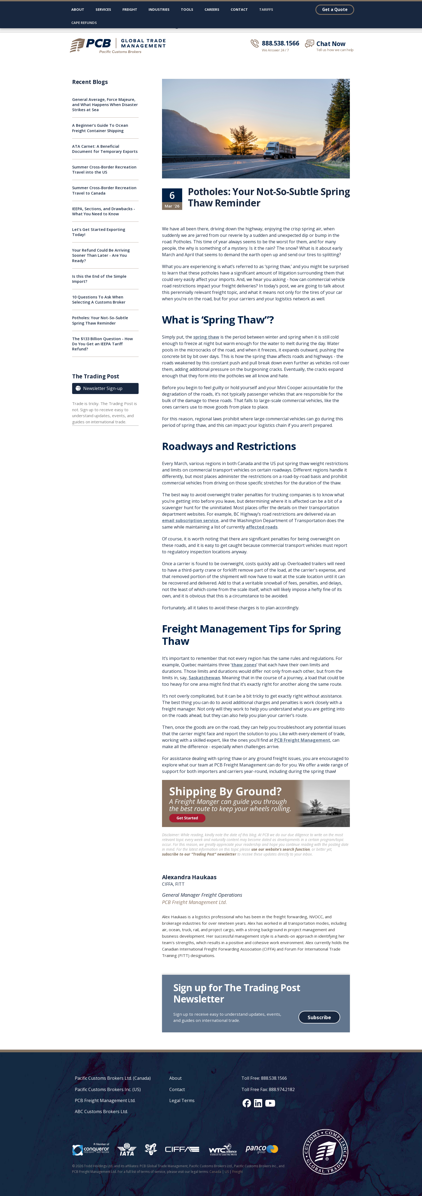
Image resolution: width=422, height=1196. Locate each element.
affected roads (261, 527)
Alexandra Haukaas (189, 877)
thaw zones (243, 665)
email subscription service (190, 520)
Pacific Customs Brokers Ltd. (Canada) (113, 1078)
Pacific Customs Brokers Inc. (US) (108, 1089)
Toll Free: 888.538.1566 (264, 1078)
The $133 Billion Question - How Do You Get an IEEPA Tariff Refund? (102, 343)
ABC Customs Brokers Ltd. (101, 1111)
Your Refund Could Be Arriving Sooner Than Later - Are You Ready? (101, 255)
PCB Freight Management (302, 740)
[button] (103, 11)
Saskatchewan (204, 678)
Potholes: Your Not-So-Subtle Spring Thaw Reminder (100, 320)
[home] (120, 45)
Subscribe (319, 1017)
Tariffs (266, 9)
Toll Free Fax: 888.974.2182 (268, 1089)
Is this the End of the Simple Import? (99, 279)
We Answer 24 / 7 (275, 50)
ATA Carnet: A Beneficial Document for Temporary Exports (105, 149)
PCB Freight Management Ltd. (105, 1100)
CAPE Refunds (84, 22)
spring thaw (206, 337)
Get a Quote (334, 9)
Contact (239, 9)
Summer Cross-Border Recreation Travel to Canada (104, 190)
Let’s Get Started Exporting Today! (98, 232)
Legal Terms (182, 1100)
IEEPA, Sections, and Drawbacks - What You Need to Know (103, 211)
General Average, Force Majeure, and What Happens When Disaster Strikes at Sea (105, 104)
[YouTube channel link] (270, 1103)
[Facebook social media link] (247, 1103)
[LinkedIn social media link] (258, 1103)
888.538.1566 (280, 43)
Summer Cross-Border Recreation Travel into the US (104, 169)
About (77, 9)
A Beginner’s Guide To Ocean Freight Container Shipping (100, 128)
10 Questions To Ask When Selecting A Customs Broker (98, 299)
